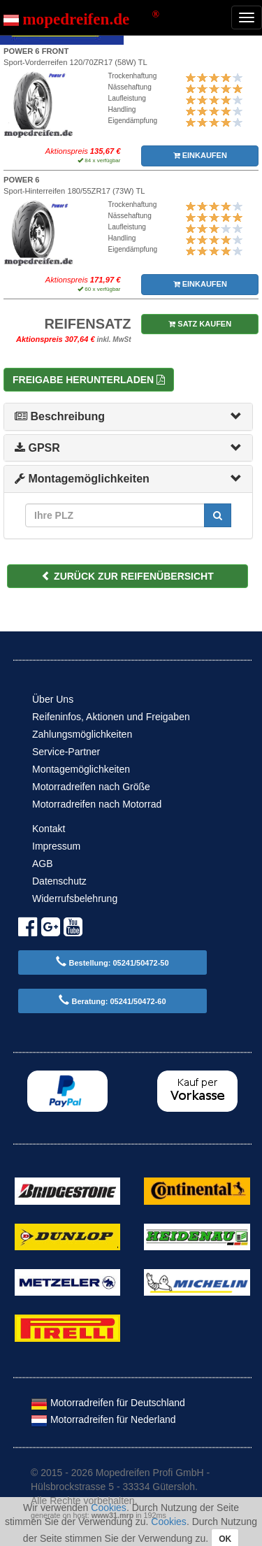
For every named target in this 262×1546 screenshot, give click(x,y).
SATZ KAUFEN (199, 324)
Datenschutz (59, 881)
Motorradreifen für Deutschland (108, 1402)
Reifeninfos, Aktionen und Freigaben (111, 716)
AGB (42, 863)
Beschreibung (60, 416)
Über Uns (52, 699)
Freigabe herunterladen (89, 379)
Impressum (56, 846)
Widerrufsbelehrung (74, 898)
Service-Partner (66, 751)
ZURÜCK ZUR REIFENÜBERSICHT (127, 576)
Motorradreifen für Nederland (103, 1419)
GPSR (37, 448)
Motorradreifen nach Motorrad (96, 804)
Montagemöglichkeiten (82, 479)
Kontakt (48, 828)
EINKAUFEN (200, 155)
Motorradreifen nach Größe (91, 786)
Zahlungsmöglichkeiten (82, 734)
